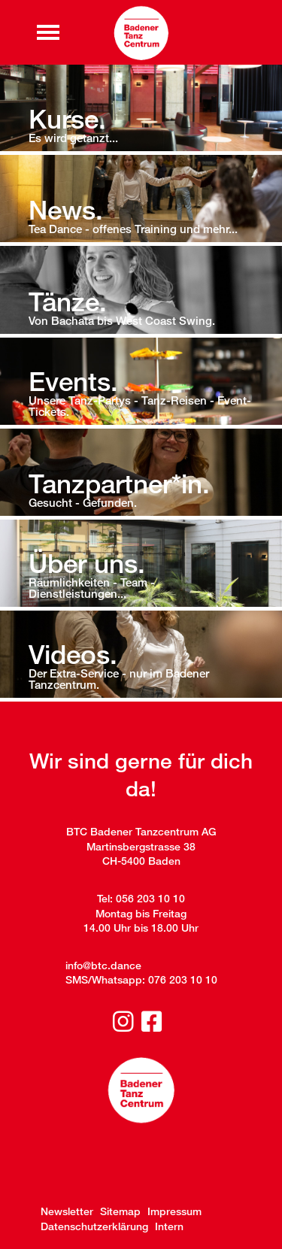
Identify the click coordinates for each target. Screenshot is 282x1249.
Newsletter (67, 1211)
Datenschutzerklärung (94, 1226)
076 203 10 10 (182, 979)
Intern (169, 1226)
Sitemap (120, 1211)
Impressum (174, 1211)
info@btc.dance (103, 965)
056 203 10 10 (150, 898)
